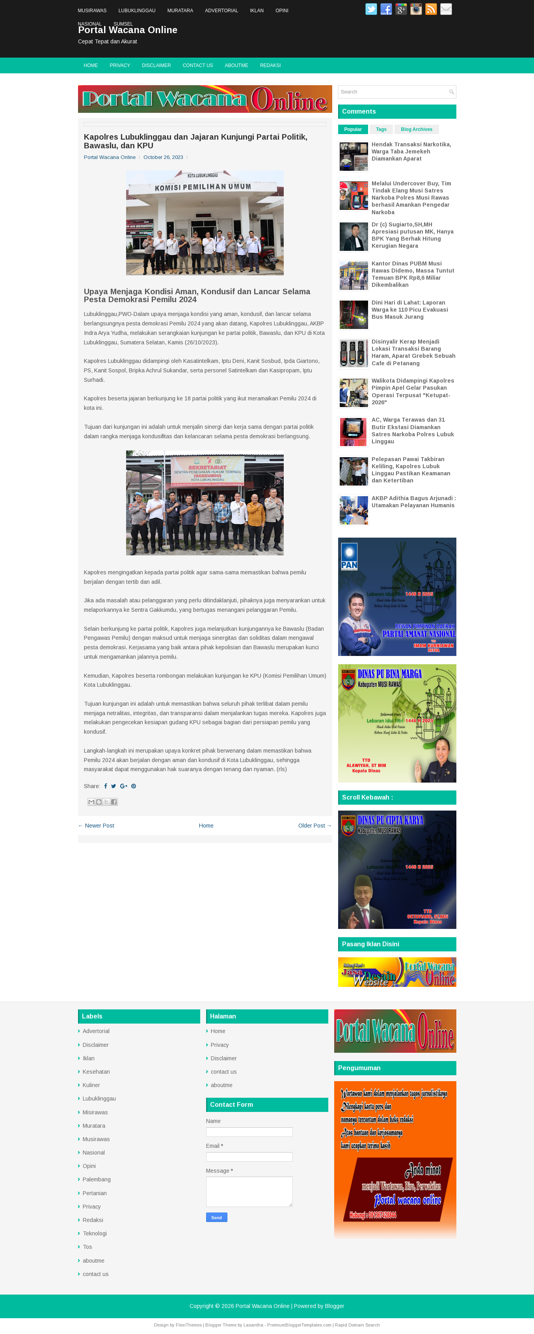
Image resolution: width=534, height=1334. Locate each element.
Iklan (257, 10)
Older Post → (315, 825)
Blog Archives (416, 129)
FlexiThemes (189, 1325)
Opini (281, 10)
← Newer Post (96, 825)
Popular (353, 129)
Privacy (120, 65)
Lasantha (253, 1325)
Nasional (90, 24)
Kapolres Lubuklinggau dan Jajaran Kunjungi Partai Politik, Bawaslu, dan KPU (195, 141)
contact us (198, 65)
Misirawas (95, 1112)
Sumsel (123, 24)
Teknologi (95, 1233)
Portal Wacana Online (263, 1306)
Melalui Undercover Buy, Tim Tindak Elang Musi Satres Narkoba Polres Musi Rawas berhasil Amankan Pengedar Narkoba (411, 197)
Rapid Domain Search (357, 1325)
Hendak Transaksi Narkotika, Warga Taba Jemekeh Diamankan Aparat (411, 151)
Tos (87, 1247)
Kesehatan (96, 1072)
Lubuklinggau (137, 10)
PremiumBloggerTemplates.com (299, 1325)
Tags (381, 129)
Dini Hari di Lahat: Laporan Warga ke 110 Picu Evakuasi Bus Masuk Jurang (410, 309)
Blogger (334, 1306)
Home (91, 65)
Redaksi (270, 65)
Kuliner (91, 1085)
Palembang (97, 1179)
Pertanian (95, 1193)
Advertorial (221, 10)
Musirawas (92, 10)
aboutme (236, 65)
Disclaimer (156, 65)
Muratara (180, 10)
